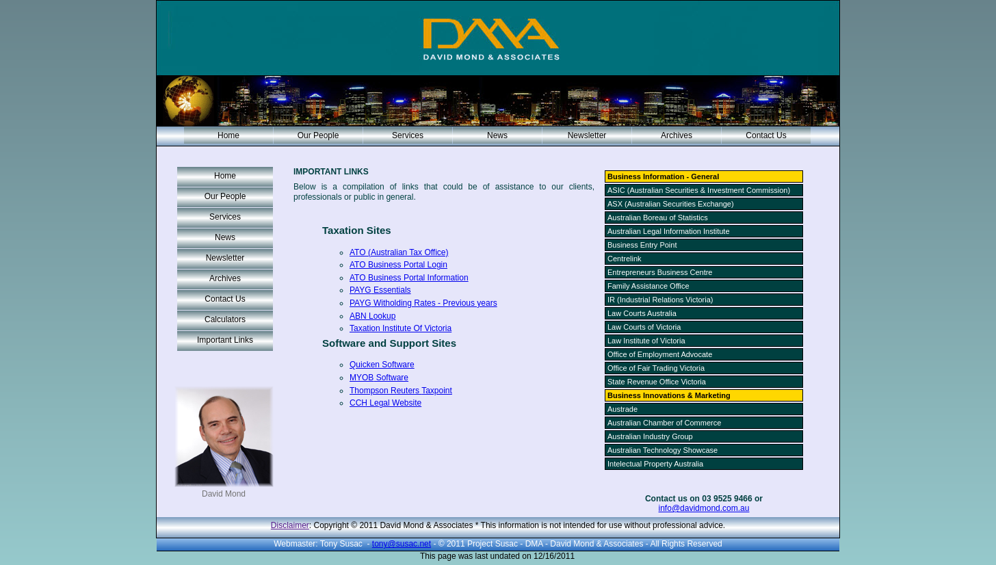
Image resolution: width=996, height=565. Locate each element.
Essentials (380, 290)
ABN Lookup (372, 316)
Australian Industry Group (650, 436)
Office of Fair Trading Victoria (656, 368)
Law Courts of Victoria (644, 327)
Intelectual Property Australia (655, 464)
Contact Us (766, 135)
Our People (318, 135)
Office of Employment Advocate (659, 354)
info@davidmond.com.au (704, 508)
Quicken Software (382, 364)
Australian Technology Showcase (662, 450)
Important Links (225, 340)
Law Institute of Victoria (646, 341)
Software (379, 377)
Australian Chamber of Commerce (664, 423)
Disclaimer (290, 525)
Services (407, 135)
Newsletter (587, 135)
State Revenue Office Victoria (656, 382)
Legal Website (385, 403)
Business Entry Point (642, 245)
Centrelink (624, 258)
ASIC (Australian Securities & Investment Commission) (698, 190)
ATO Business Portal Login (398, 265)
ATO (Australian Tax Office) (399, 252)
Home (228, 135)
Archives (676, 135)
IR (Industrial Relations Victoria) (660, 299)
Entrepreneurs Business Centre (659, 272)
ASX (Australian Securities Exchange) (670, 204)
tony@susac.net (401, 544)
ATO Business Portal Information (409, 277)
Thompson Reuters (401, 390)
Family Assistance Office (648, 286)
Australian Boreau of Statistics (657, 217)
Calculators (225, 319)
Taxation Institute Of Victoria (400, 328)
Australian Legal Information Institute (668, 231)
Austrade (622, 409)
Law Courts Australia (642, 313)
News (497, 135)
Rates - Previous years (423, 303)
